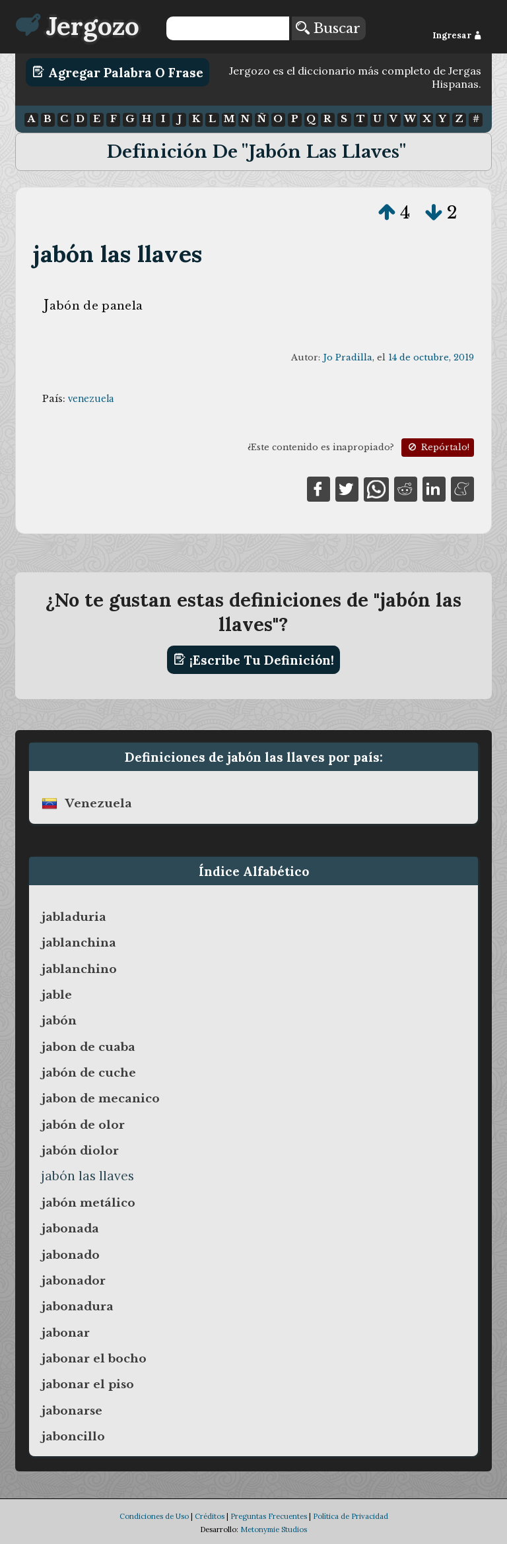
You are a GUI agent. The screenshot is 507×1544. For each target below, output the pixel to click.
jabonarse (72, 1410)
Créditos (209, 1516)
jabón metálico (88, 1202)
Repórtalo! (437, 447)
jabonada (70, 1228)
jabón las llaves (117, 254)
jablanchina (79, 942)
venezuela (91, 399)
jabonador (74, 1280)
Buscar (328, 28)
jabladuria (74, 917)
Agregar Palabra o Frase (117, 72)
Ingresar (457, 35)
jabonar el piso (88, 1384)
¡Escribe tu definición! (254, 659)
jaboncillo (73, 1436)
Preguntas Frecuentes (268, 1516)
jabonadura (78, 1306)
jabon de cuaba (88, 1047)
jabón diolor (80, 1150)
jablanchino (79, 969)
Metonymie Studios (273, 1529)
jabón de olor (83, 1125)
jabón (59, 1020)
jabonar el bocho (94, 1358)
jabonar (66, 1333)
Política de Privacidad (350, 1516)
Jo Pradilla (347, 357)
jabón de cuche (89, 1072)
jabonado (71, 1255)
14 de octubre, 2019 (431, 357)
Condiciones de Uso (154, 1516)
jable (57, 995)
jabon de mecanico (101, 1098)
